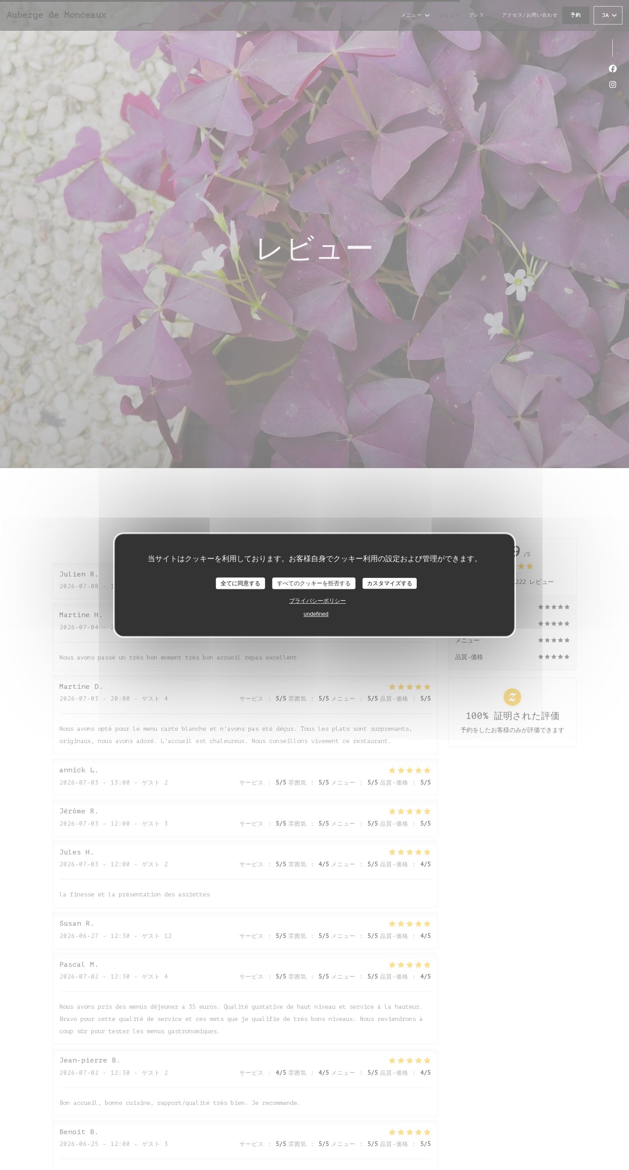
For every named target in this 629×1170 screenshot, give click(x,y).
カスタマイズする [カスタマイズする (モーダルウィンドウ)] (389, 583)
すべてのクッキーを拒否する (314, 583)
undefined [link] (316, 614)
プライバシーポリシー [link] (317, 600)
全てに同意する (240, 583)
